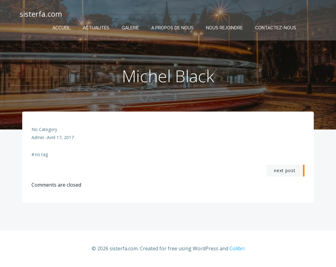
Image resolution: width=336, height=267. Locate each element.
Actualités (96, 27)
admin (38, 137)
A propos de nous (172, 27)
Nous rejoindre (224, 27)
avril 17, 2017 (60, 137)
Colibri (237, 248)
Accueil (61, 27)
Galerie (130, 27)
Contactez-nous (275, 27)
